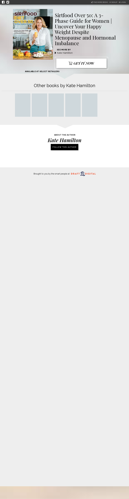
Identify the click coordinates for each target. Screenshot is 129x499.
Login (122, 2)
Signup (113, 2)
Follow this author (64, 147)
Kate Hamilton (65, 53)
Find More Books (99, 2)
